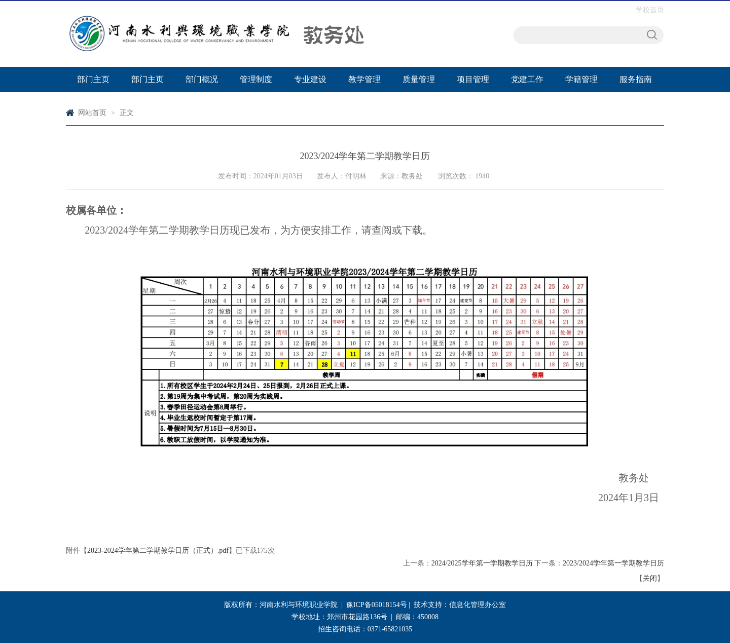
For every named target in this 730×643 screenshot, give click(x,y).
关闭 (650, 578)
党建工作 (527, 79)
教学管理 (364, 79)
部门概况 (202, 79)
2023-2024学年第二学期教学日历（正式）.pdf (158, 550)
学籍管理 (581, 79)
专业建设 (310, 79)
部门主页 (93, 79)
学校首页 (650, 10)
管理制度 (256, 79)
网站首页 (92, 113)
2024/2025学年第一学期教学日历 (482, 563)
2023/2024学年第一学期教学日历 (613, 563)
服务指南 (635, 79)
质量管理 (419, 79)
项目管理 (473, 79)
